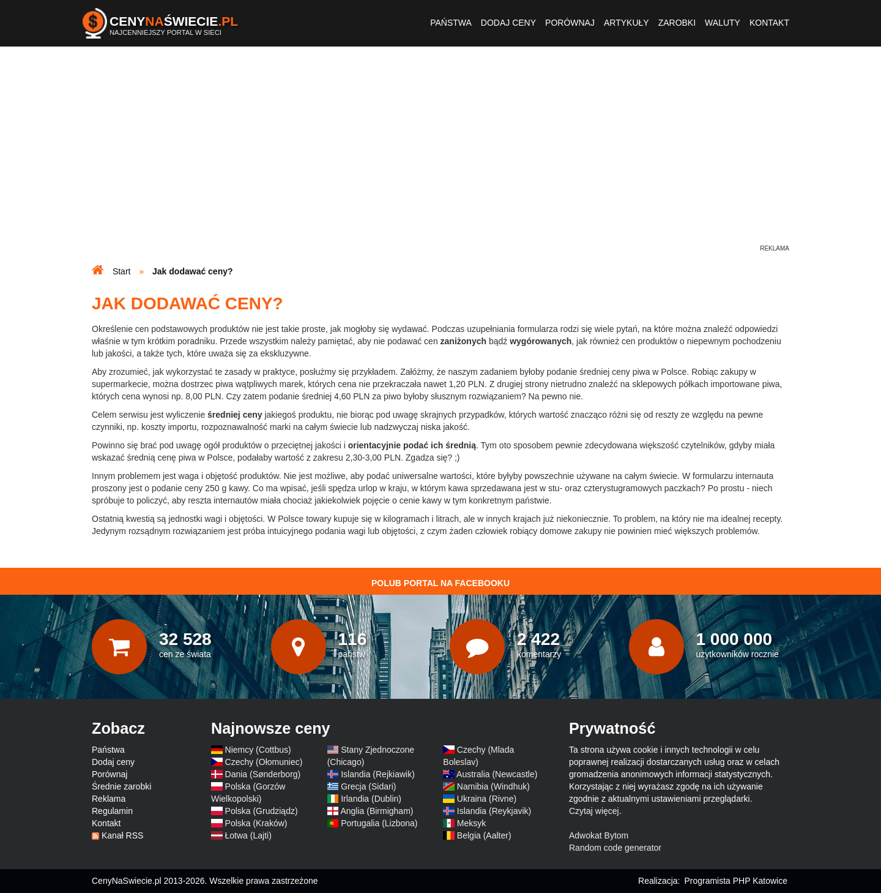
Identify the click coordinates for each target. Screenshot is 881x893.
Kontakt (769, 23)
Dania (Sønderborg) (263, 774)
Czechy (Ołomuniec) (264, 762)
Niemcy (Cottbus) (258, 750)
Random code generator (615, 848)
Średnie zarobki (121, 786)
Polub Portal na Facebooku (440, 583)
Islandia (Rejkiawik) (378, 774)
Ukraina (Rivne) (486, 799)
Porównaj (570, 23)
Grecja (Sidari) (368, 786)
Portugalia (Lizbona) (379, 823)
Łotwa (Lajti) (248, 835)
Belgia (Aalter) (484, 835)
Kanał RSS (122, 835)
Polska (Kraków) (256, 823)
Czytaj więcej (594, 811)
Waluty (722, 23)
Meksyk (471, 823)
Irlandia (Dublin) (371, 799)
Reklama (108, 799)
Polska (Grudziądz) (261, 811)
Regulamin (112, 811)
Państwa (451, 23)
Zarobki (677, 23)
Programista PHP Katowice (735, 881)
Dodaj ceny (508, 23)
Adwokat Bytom (598, 835)
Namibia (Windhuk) (493, 786)
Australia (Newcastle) (496, 774)
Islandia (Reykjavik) (494, 811)
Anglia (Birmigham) (376, 811)
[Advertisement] (440, 157)
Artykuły (626, 23)
